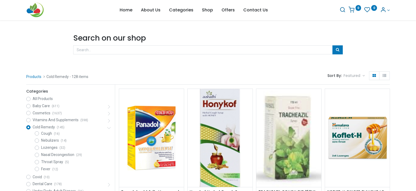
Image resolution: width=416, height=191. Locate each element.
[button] (354, 76)
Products (33, 77)
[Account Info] (385, 10)
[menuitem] (126, 10)
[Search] (342, 10)
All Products (43, 99)
